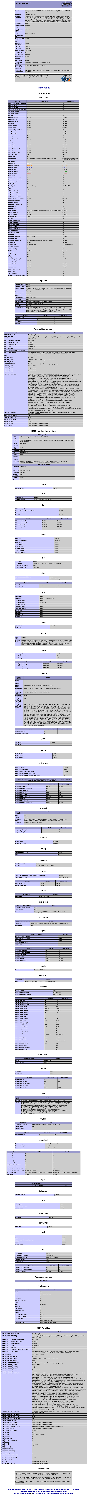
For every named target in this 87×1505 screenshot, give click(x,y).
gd (43, 592)
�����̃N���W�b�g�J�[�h (54, 1491)
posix (43, 966)
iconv (43, 650)
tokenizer (43, 1191)
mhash (43, 837)
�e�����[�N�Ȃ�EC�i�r (19, 1489)
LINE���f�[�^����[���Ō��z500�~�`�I (60, 1489)
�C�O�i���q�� (22, 1493)
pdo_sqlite (43, 917)
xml (43, 1200)
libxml (43, 750)
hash (43, 633)
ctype (43, 484)
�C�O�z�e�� (66, 1493)
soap (43, 1068)
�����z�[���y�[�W (30, 1491)
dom (43, 534)
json (43, 739)
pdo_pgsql (43, 902)
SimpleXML (43, 1055)
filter (43, 573)
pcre (43, 871)
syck (43, 1180)
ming (43, 849)
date (43, 505)
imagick (43, 673)
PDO (43, 891)
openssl (43, 860)
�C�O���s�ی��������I (46, 1493)
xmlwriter (43, 1223)
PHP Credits (43, 87)
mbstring (43, 763)
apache (43, 281)
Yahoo (33, 1489)
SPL (43, 1093)
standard (43, 1140)
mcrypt (43, 808)
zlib (43, 1250)
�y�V (38, 1489)
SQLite (43, 1119)
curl (43, 494)
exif (43, 558)
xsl (43, 1232)
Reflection (43, 975)
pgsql (43, 931)
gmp (43, 622)
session (43, 987)
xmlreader (43, 1214)
